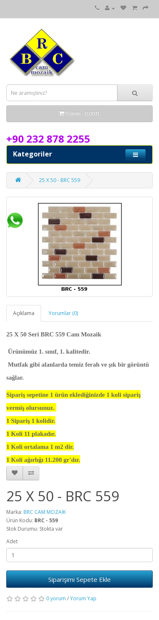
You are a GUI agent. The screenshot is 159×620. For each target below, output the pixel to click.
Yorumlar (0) (63, 313)
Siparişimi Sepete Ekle (79, 579)
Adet (12, 541)
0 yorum (56, 598)
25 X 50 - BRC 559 (59, 180)
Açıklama (23, 313)
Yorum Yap (83, 598)
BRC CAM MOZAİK (44, 512)
